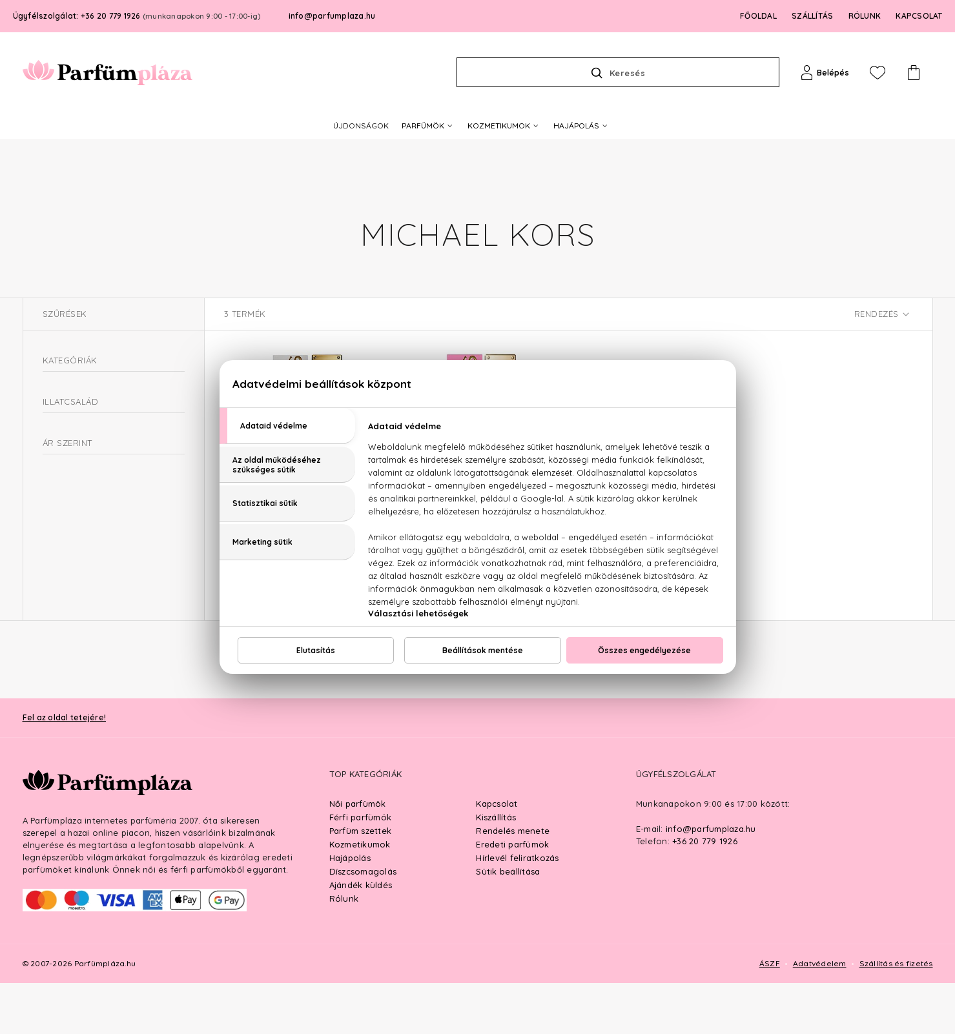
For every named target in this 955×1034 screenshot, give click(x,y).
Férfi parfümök (360, 868)
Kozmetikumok (360, 895)
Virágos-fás (83, 503)
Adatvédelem (820, 1014)
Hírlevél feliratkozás (517, 909)
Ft (98, 590)
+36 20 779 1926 (704, 892)
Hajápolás (350, 909)
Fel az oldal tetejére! (65, 768)
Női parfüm (71, 413)
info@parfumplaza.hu (332, 16)
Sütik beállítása (508, 922)
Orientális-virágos (96, 485)
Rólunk (344, 949)
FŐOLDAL (758, 16)
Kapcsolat (496, 854)
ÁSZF (769, 1014)
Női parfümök (357, 854)
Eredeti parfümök (512, 895)
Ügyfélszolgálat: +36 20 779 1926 (137, 16)
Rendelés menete (512, 882)
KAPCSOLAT (919, 16)
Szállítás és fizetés (896, 1014)
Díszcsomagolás (363, 922)
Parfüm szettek (360, 882)
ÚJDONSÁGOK (361, 125)
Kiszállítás (496, 868)
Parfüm (57, 390)
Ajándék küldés (361, 936)
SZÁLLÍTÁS (812, 16)
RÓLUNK (864, 16)
